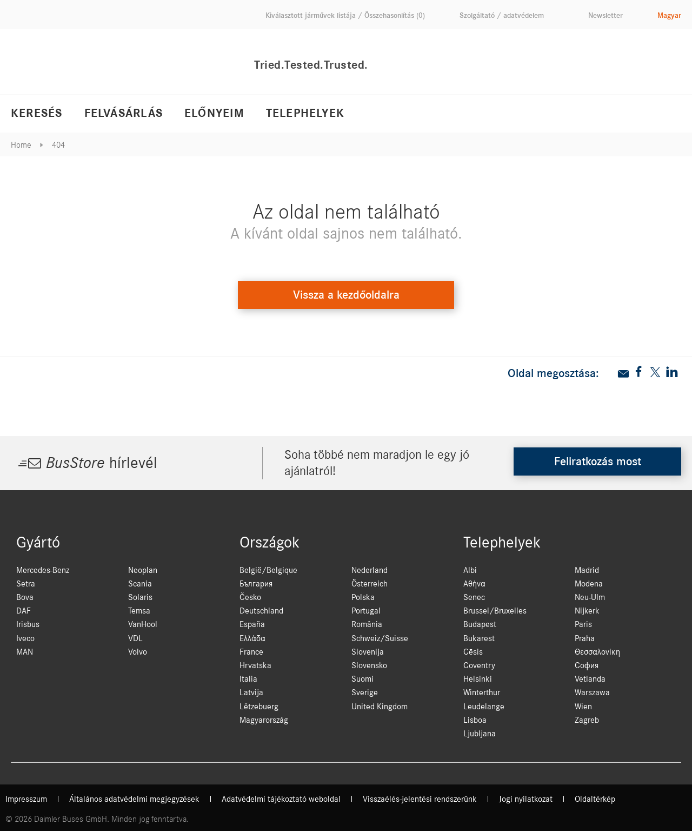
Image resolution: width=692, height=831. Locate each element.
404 (58, 145)
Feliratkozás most (597, 461)
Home (21, 145)
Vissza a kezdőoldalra (346, 295)
